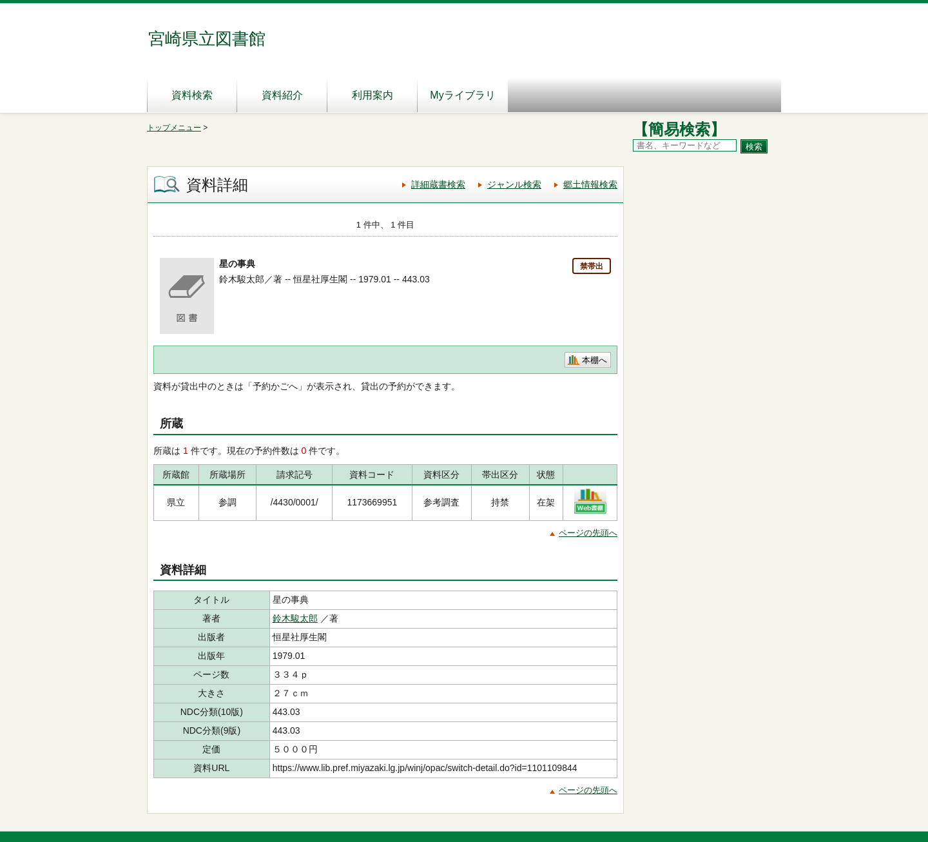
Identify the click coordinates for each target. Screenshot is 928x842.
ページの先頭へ (588, 533)
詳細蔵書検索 (438, 184)
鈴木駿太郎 (295, 618)
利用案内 (372, 95)
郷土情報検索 (590, 184)
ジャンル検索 (514, 184)
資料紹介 (282, 95)
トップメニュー (174, 127)
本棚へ (594, 360)
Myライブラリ (462, 95)
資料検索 (192, 95)
